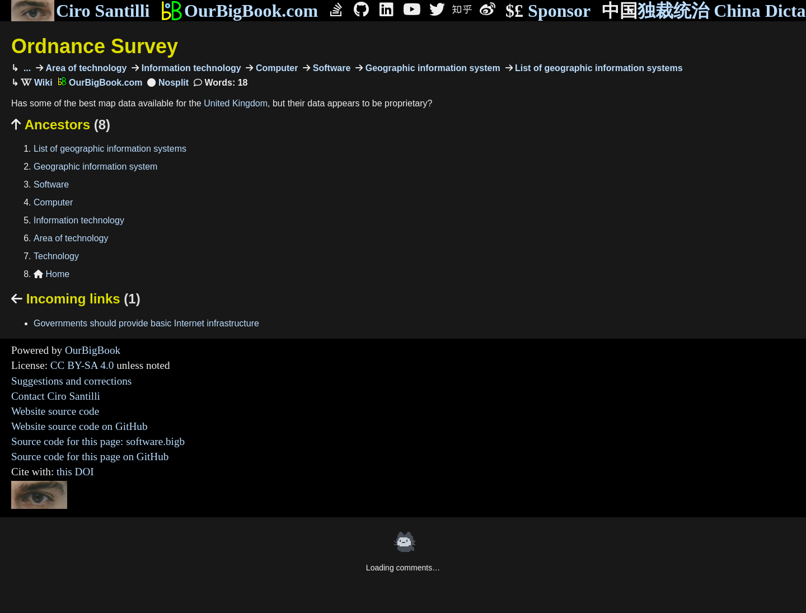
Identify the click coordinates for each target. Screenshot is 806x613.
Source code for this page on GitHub (89, 456)
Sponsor (548, 11)
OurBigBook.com (239, 10)
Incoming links (75, 298)
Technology (56, 256)
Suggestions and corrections (71, 381)
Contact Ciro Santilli (55, 396)
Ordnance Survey (94, 46)
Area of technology (84, 68)
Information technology (190, 68)
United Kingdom (236, 103)
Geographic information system (431, 68)
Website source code (55, 411)
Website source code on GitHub (79, 426)
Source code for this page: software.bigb (98, 441)
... (26, 68)
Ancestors (60, 124)
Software (330, 68)
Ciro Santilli (80, 10)
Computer (275, 68)
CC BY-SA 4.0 (82, 365)
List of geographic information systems (598, 68)
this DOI (75, 472)
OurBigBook (92, 350)
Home (51, 274)
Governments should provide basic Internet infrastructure (146, 323)
